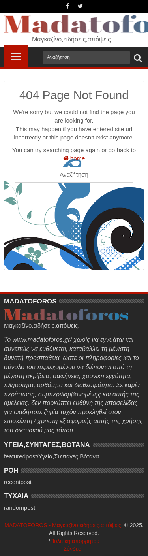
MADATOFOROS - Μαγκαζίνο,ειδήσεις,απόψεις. (63, 525)
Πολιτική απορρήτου (74, 541)
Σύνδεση (74, 549)
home (74, 158)
